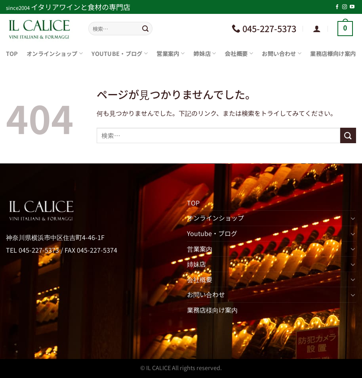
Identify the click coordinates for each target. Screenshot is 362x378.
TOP (12, 53)
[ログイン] (317, 28)
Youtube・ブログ (119, 53)
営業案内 (170, 53)
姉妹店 (204, 53)
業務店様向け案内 (333, 53)
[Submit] (145, 28)
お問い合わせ (281, 53)
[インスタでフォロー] (344, 7)
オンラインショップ (55, 53)
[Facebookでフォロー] (337, 7)
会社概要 (239, 53)
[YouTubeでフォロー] (352, 7)
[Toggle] (353, 218)
